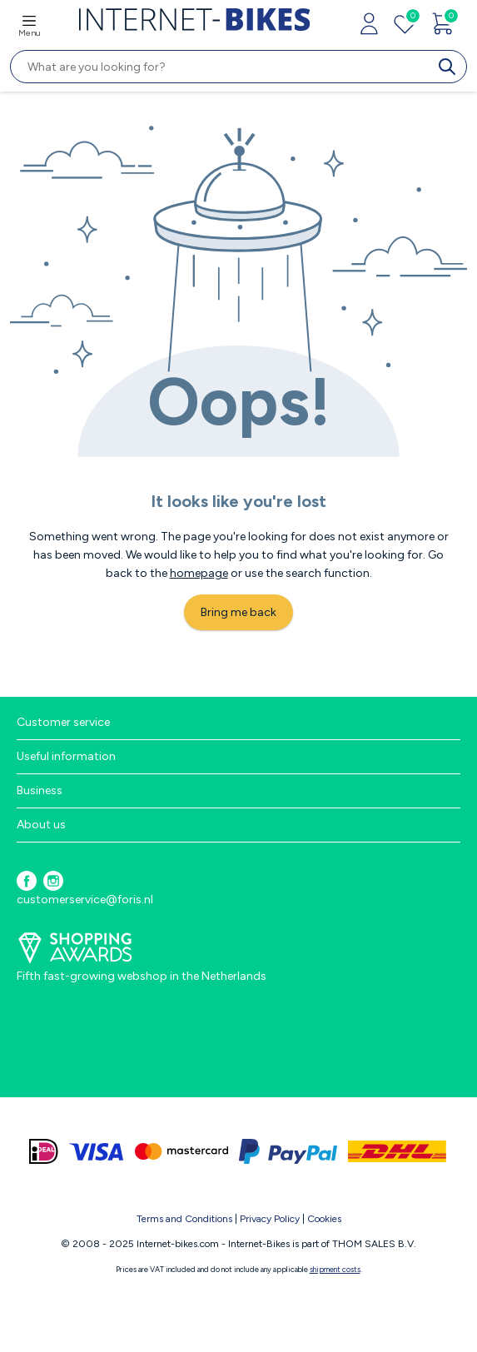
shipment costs (335, 1269)
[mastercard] (181, 1151)
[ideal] (43, 1151)
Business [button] (39, 790)
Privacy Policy (270, 1219)
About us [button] (41, 825)
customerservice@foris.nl (85, 899)
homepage (199, 573)
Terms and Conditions (184, 1219)
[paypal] (288, 1151)
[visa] (96, 1151)
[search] (450, 66)
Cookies (324, 1219)
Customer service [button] (63, 722)
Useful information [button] (66, 756)
